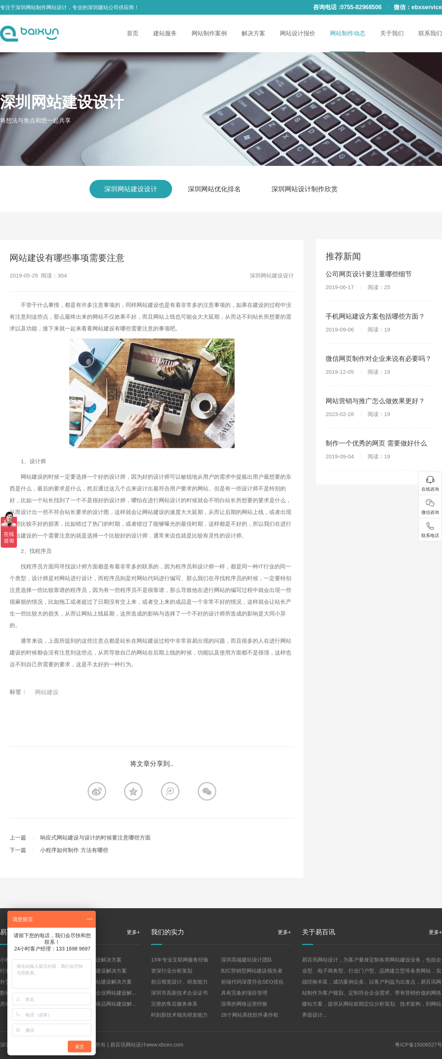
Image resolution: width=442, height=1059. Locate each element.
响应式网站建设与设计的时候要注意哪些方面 (95, 850)
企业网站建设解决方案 (96, 960)
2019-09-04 (358, 462)
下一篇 (18, 863)
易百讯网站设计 (128, 1045)
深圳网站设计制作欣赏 (304, 189)
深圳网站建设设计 (62, 102)
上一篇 (18, 850)
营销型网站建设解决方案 (98, 971)
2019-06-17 (358, 293)
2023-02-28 (358, 420)
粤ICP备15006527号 (418, 1045)
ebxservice (426, 7)
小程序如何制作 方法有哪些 (74, 863)
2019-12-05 (358, 378)
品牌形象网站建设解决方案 (101, 982)
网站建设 (47, 705)
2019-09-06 (358, 336)
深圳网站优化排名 (214, 189)
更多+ (133, 932)
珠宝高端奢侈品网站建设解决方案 (108, 1004)
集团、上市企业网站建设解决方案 (108, 993)
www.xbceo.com (164, 1045)
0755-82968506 (361, 7)
